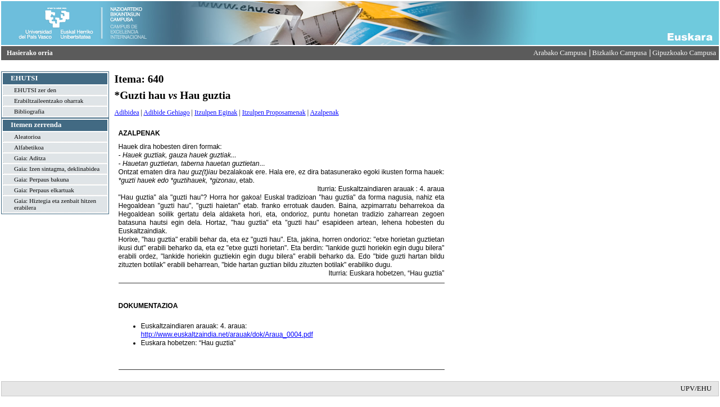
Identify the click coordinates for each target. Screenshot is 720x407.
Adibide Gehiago (166, 112)
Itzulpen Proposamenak (274, 112)
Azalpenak (324, 112)
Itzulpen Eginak (215, 112)
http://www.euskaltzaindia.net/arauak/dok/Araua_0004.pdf (227, 334)
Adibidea (127, 112)
